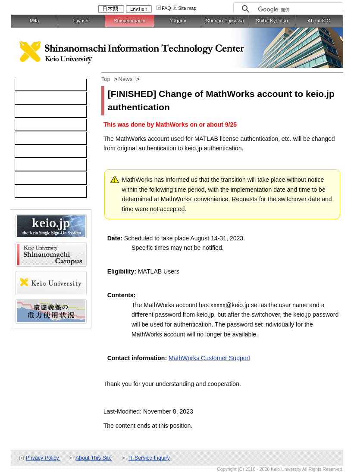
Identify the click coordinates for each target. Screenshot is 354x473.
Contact (30, 178)
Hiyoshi (81, 20)
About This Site (93, 458)
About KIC (318, 20)
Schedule (32, 192)
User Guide (34, 165)
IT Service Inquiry (149, 458)
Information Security (46, 152)
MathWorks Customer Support (209, 358)
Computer (32, 98)
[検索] (298, 9)
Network (30, 112)
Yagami (177, 20)
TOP (25, 85)
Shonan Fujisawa (225, 20)
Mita (34, 20)
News (125, 79)
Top (105, 79)
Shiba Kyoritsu (272, 20)
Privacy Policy (43, 458)
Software (31, 125)
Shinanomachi (129, 20)
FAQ (166, 8)
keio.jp (28, 138)
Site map (187, 8)
